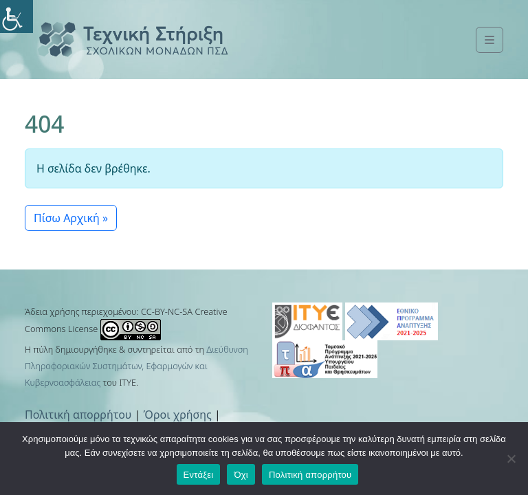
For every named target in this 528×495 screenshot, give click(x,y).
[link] (16, 16)
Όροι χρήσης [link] (178, 414)
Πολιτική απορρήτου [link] (78, 414)
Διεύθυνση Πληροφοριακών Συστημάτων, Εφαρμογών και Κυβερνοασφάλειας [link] (136, 365)
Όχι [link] (241, 475)
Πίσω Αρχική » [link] (71, 218)
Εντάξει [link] (199, 475)
